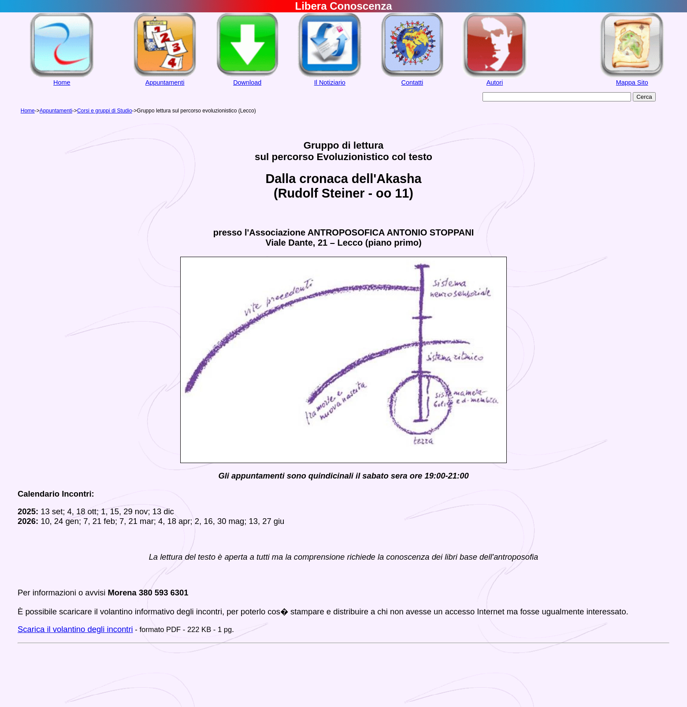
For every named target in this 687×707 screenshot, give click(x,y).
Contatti (412, 82)
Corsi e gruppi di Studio (104, 111)
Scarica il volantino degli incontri (75, 629)
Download (247, 82)
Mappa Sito (632, 82)
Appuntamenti (165, 82)
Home (61, 82)
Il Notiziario (329, 82)
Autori (494, 82)
